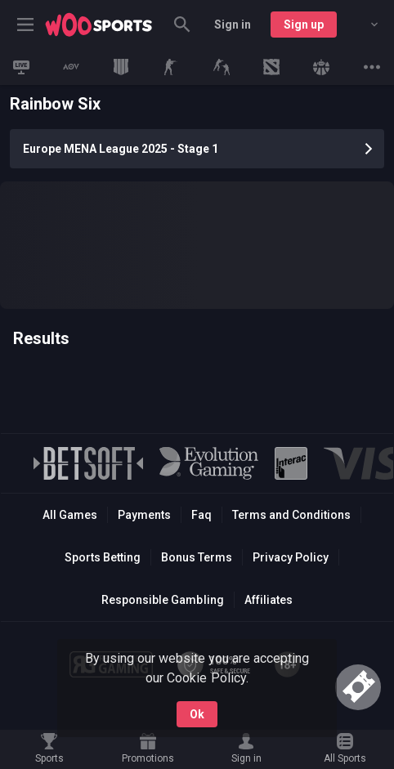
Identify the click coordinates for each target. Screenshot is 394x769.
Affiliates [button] (268, 599)
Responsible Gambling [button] (162, 599)
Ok (197, 714)
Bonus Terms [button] (196, 557)
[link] (99, 24)
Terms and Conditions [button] (291, 514)
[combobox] (362, 24)
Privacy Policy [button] (291, 557)
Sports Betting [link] (103, 557)
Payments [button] (144, 514)
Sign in (232, 24)
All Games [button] (70, 514)
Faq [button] (201, 514)
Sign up (304, 24)
